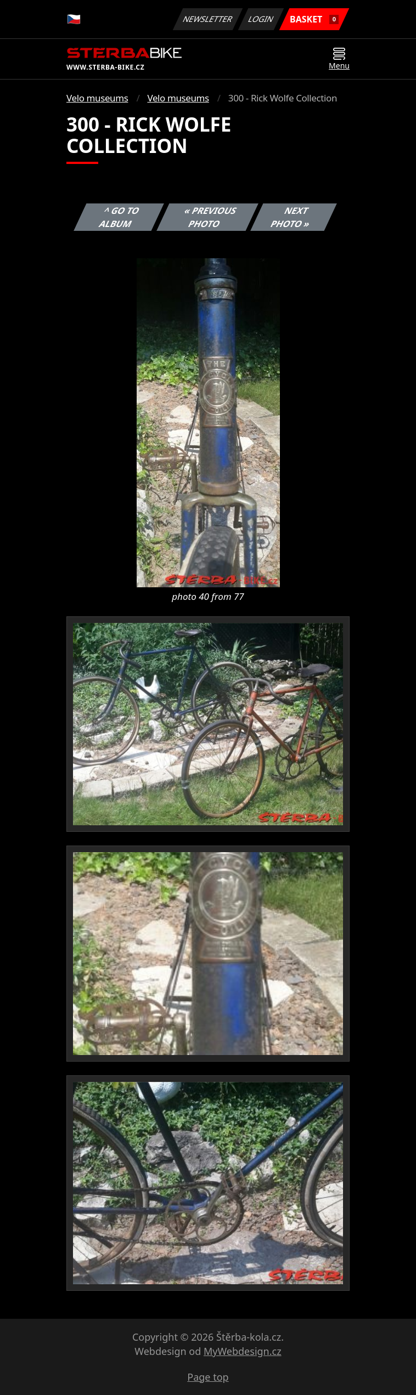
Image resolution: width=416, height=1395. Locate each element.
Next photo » (291, 217)
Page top (207, 1376)
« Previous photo (210, 217)
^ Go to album (119, 217)
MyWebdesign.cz (243, 1351)
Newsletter (207, 19)
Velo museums (97, 98)
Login (261, 19)
